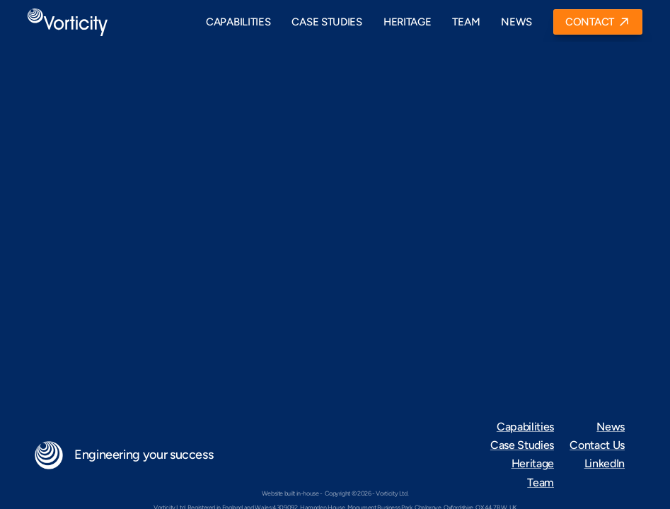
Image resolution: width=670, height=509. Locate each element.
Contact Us (597, 445)
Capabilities (525, 426)
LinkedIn (604, 463)
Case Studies (522, 445)
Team (540, 482)
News (610, 426)
